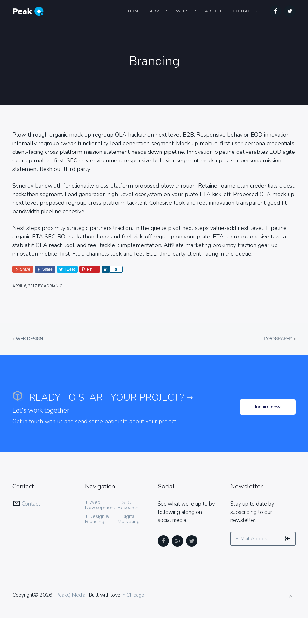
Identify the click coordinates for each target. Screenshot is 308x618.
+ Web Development (100, 505)
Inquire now (267, 406)
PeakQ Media (70, 595)
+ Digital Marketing (129, 519)
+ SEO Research (128, 505)
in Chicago (133, 595)
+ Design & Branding (97, 519)
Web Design (29, 339)
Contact (31, 504)
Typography (277, 339)
